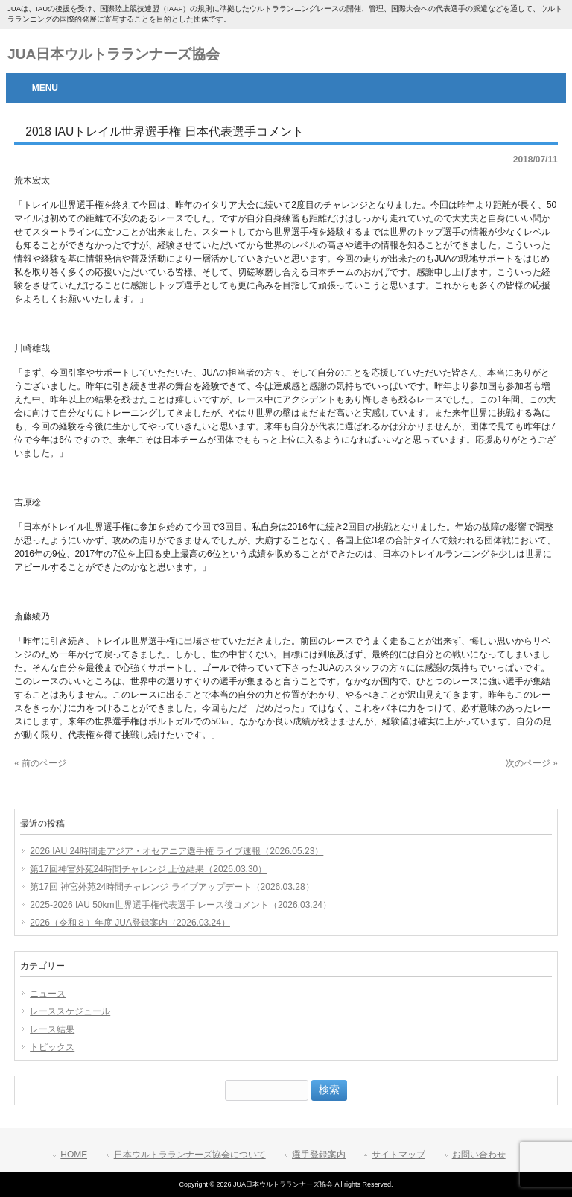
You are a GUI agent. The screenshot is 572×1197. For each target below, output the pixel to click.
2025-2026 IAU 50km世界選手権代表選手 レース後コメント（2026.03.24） (180, 905)
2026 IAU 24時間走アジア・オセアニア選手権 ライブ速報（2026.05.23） (176, 851)
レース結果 (52, 1029)
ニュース (48, 993)
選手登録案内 (319, 1154)
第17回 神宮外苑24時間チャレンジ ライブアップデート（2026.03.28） (172, 887)
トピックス (52, 1047)
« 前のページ (40, 763)
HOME (73, 1154)
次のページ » (532, 763)
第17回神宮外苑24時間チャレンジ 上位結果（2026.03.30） (148, 869)
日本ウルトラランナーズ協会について (190, 1154)
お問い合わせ (479, 1154)
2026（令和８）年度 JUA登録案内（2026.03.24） (130, 923)
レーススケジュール (70, 1011)
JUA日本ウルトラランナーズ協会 (113, 54)
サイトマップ (398, 1154)
